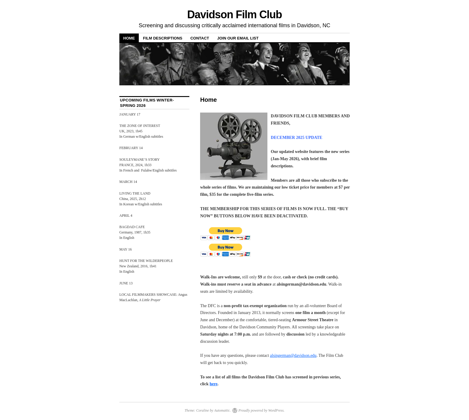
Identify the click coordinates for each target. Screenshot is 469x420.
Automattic (222, 410)
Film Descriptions (162, 38)
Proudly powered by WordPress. (261, 410)
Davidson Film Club (234, 14)
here (213, 384)
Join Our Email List (237, 38)
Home (129, 38)
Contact (199, 38)
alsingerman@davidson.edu (293, 355)
